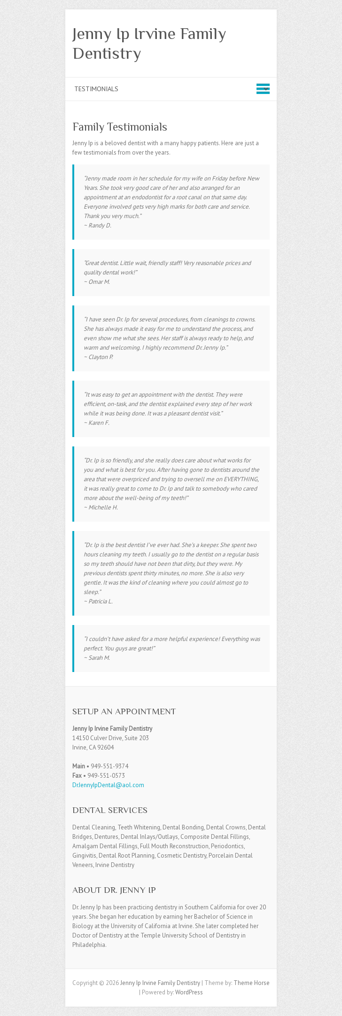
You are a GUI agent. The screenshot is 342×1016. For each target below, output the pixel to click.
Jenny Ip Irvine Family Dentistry (149, 43)
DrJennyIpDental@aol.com (108, 785)
